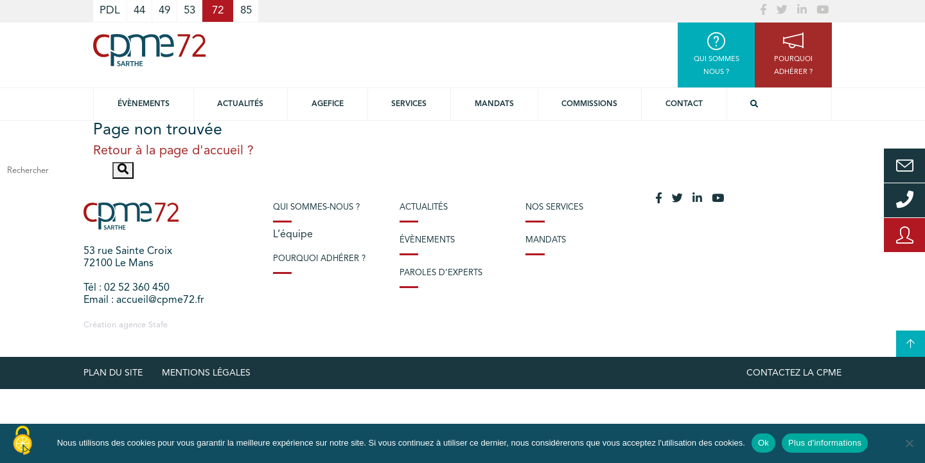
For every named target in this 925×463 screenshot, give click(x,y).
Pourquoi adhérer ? (319, 259)
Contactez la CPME (793, 372)
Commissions (589, 104)
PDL (110, 10)
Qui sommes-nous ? (316, 207)
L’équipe (293, 235)
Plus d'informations (824, 443)
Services (409, 104)
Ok (763, 443)
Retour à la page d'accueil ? (173, 151)
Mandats (494, 104)
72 (218, 10)
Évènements (144, 104)
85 (246, 10)
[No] (909, 443)
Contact (684, 104)
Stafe (158, 325)
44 (139, 10)
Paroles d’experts (441, 273)
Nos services (554, 207)
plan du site (113, 372)
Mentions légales (206, 372)
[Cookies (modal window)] (22, 441)
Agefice (328, 104)
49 (164, 10)
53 (189, 10)
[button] (123, 170)
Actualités (240, 104)
